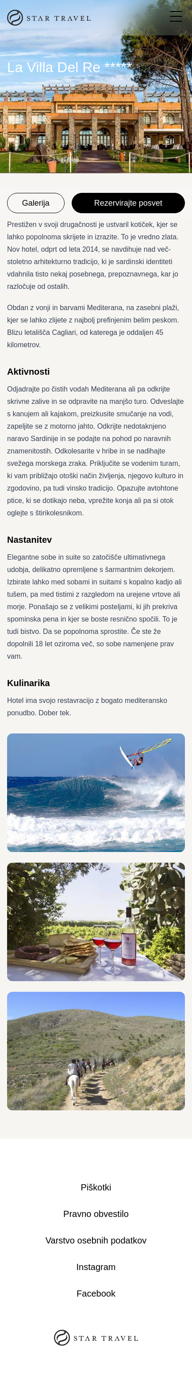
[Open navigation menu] (176, 16)
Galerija (36, 203)
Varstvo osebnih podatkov (96, 1240)
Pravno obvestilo (96, 1214)
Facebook (96, 1293)
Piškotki (96, 1187)
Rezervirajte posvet (128, 203)
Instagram (96, 1267)
